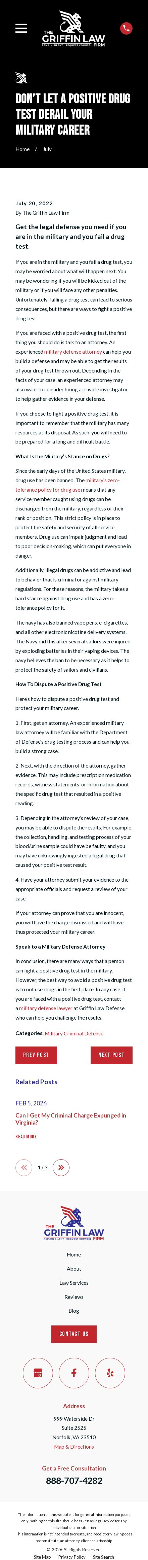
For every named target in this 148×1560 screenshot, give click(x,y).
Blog (73, 1311)
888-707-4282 (74, 1480)
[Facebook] (74, 1373)
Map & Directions (74, 1447)
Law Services (74, 1283)
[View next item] (61, 1167)
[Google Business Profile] (38, 1373)
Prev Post (36, 1055)
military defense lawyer (45, 1008)
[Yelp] (110, 1373)
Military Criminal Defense (74, 1033)
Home (74, 1254)
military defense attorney (73, 352)
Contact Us (74, 1334)
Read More (26, 1137)
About (74, 1269)
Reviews (74, 1297)
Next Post (111, 1055)
